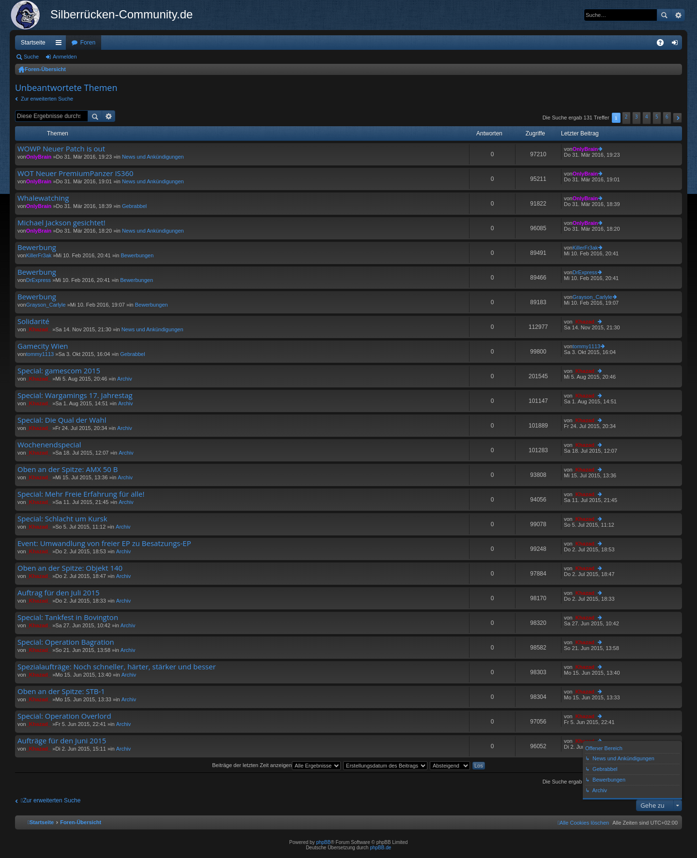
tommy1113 (40, 354)
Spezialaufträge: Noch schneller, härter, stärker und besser (116, 666)
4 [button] (646, 116)
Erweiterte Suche (677, 15)
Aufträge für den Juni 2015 (61, 740)
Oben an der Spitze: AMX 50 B (67, 469)
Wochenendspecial (49, 444)
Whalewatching (43, 198)
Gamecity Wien (42, 346)
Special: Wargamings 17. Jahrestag (75, 395)
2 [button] (626, 116)
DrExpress (38, 280)
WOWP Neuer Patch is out (61, 148)
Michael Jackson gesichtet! (61, 222)
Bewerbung (36, 247)
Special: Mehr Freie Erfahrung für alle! (80, 494)
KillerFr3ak (39, 255)
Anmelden (65, 56)
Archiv (124, 379)
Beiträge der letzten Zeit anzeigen (276, 765)
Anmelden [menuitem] (677, 44)
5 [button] (656, 116)
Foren (87, 42)
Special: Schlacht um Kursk (62, 518)
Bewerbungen (137, 255)
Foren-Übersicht (45, 69)
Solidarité (33, 321)
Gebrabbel (134, 206)
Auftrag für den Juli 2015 (58, 592)
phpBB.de (380, 847)
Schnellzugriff (60, 44)
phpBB (323, 842)
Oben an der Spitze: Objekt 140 (69, 568)
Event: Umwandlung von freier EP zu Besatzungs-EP (104, 543)
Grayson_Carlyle (46, 305)
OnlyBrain (39, 157)
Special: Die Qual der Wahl (61, 420)
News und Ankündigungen (153, 157)
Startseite (33, 42)
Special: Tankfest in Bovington (67, 617)
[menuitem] (583, 823)
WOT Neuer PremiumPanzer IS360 (75, 173)
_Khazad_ (38, 329)
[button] (677, 118)
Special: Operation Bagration (65, 642)
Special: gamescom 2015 (58, 370)
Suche (664, 15)
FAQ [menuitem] (663, 44)
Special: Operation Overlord (64, 716)
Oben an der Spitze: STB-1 (61, 691)
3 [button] (636, 116)
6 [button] (667, 116)
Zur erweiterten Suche (47, 99)
